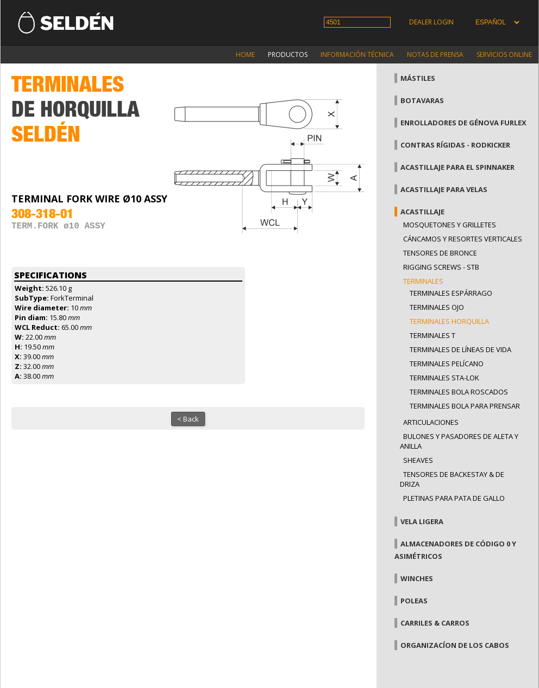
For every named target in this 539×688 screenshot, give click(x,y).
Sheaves (418, 460)
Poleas (414, 601)
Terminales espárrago (451, 293)
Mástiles (417, 78)
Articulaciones (431, 422)
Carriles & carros (434, 623)
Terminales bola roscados (459, 392)
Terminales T (432, 335)
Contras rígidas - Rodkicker (455, 145)
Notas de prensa (435, 54)
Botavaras (422, 100)
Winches (416, 578)
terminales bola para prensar (465, 406)
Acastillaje (422, 211)
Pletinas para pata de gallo (454, 498)
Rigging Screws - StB (441, 267)
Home (245, 54)
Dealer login (431, 22)
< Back (188, 419)
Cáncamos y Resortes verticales (462, 239)
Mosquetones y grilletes (449, 225)
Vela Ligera (421, 521)
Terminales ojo (437, 307)
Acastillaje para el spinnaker (457, 167)
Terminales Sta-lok (444, 378)
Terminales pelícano (447, 363)
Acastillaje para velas (443, 189)
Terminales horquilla (449, 321)
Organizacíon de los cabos (454, 645)
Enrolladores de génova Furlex (463, 123)
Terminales (423, 281)
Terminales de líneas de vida (460, 349)
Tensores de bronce (440, 253)
